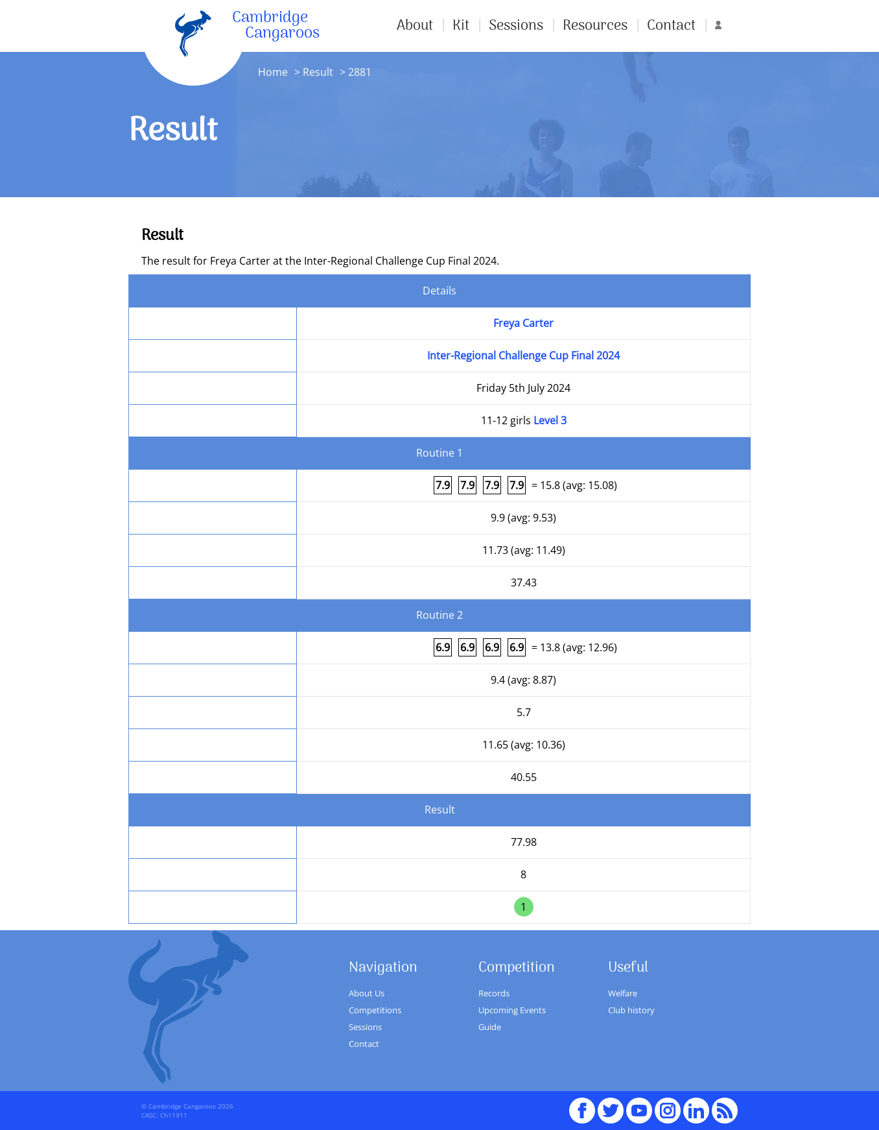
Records (494, 993)
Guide (489, 1027)
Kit (460, 26)
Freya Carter (523, 323)
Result (318, 72)
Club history (631, 1010)
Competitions (375, 1010)
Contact (671, 26)
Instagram (668, 1105)
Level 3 (550, 420)
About (415, 26)
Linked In (696, 1111)
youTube (639, 1105)
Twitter (611, 1105)
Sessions (516, 26)
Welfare (622, 993)
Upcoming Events (512, 1010)
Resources (595, 26)
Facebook (582, 1105)
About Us (366, 993)
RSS (725, 1105)
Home (273, 72)
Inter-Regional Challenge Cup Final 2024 (523, 355)
